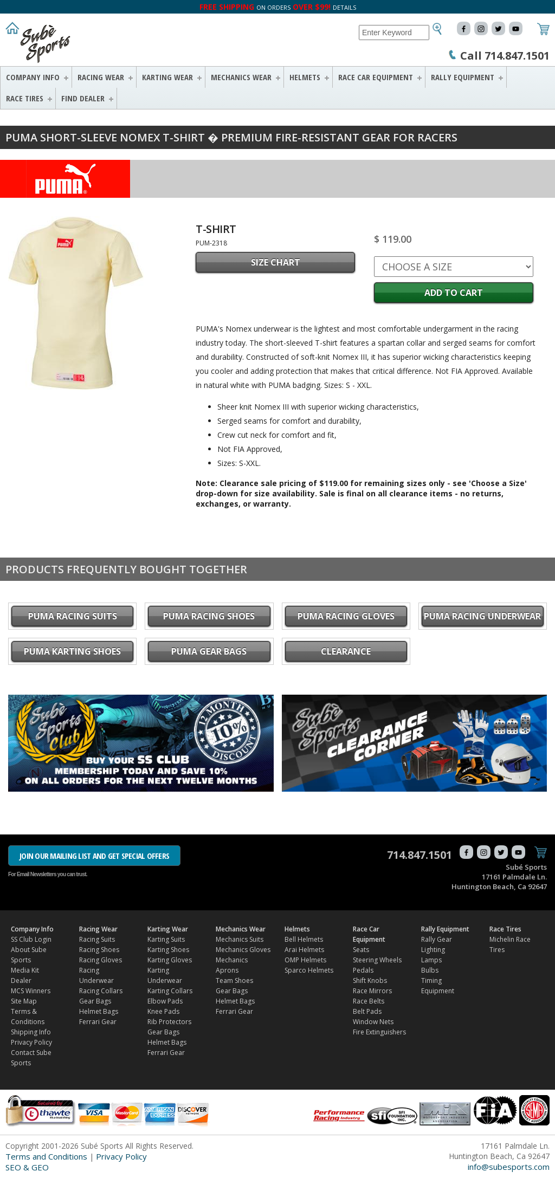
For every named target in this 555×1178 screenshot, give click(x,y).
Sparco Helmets (309, 970)
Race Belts (368, 1001)
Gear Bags (95, 1001)
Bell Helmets (304, 939)
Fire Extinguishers (379, 1032)
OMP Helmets (305, 960)
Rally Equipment (462, 77)
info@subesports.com (509, 1166)
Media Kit (25, 970)
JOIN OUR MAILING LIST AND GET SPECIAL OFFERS (94, 855)
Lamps (431, 960)
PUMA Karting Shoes (72, 651)
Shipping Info (31, 1032)
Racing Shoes (99, 949)
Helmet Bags (98, 1011)
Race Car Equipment (375, 77)
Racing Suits (97, 939)
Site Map (24, 1001)
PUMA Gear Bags (209, 651)
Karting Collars (169, 990)
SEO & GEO (27, 1167)
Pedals (363, 970)
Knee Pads (163, 1011)
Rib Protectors (169, 1021)
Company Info (33, 77)
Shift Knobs (370, 980)
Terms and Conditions (46, 1156)
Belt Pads (367, 1011)
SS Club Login (31, 939)
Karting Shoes (168, 949)
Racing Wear (101, 77)
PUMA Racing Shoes (209, 616)
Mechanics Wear (241, 77)
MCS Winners (30, 990)
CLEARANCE (346, 651)
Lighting (433, 949)
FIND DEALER (83, 98)
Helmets (304, 77)
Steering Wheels (377, 960)
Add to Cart (453, 293)
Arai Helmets (304, 949)
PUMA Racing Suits (72, 616)
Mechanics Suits (239, 939)
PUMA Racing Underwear (482, 616)
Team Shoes (234, 980)
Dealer (21, 980)
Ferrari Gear (98, 1021)
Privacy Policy (31, 1042)
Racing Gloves (100, 960)
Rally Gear (436, 939)
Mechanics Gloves (243, 949)
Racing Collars (100, 990)
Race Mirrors (372, 990)
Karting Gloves (169, 960)
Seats (361, 949)
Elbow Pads (165, 1001)
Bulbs (429, 970)
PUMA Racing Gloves (346, 616)
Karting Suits (166, 939)
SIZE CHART (275, 262)
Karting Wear (167, 77)
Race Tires (24, 98)
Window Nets (373, 1021)
